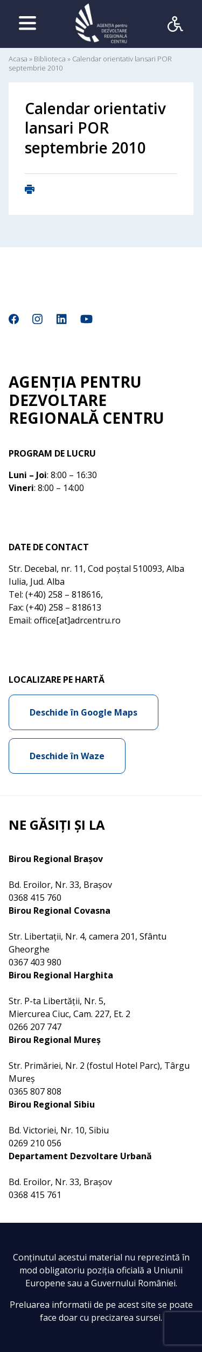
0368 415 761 (35, 1195)
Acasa (18, 59)
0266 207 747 (35, 1027)
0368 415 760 (35, 897)
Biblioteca (50, 59)
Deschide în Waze (67, 756)
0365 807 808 (35, 1091)
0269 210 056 (35, 1143)
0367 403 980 (35, 962)
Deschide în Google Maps (83, 712)
